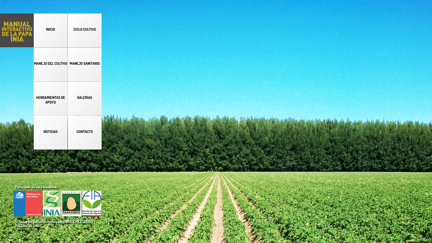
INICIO (50, 29)
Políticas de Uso (26, 225)
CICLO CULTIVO (85, 29)
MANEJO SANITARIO (85, 63)
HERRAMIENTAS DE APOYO (50, 100)
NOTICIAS (51, 131)
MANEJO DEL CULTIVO (51, 63)
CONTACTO (85, 131)
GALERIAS (84, 97)
